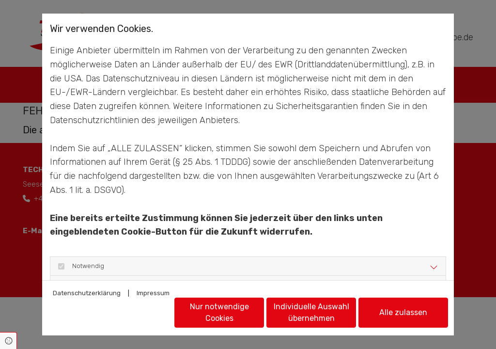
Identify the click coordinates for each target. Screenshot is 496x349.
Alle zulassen (403, 312)
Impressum (153, 293)
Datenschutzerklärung (87, 293)
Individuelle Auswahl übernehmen (311, 312)
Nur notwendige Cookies (219, 312)
